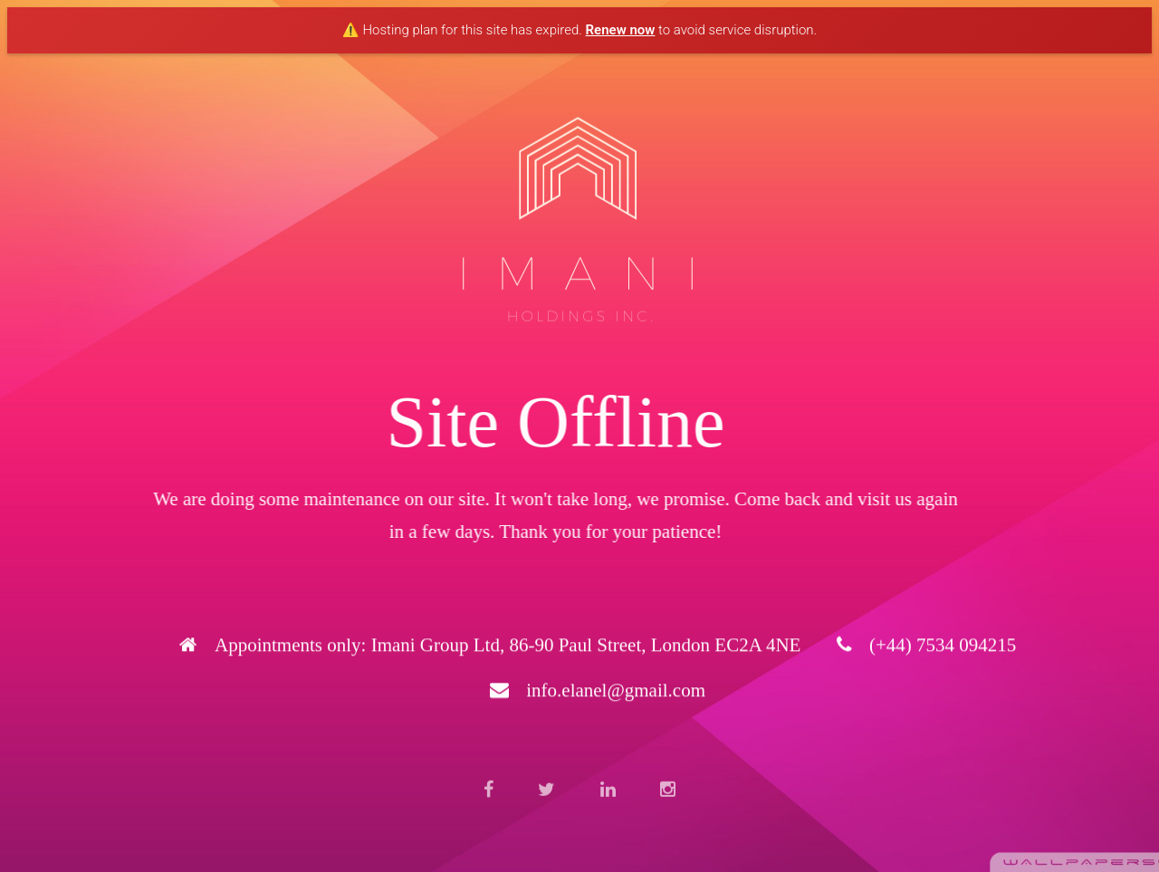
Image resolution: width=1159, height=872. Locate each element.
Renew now (621, 30)
